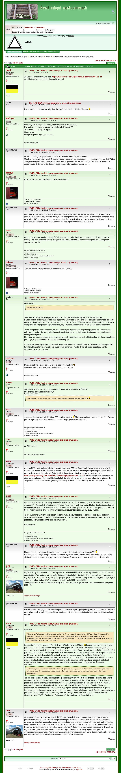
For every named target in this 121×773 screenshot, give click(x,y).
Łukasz (9, 383)
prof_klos (10, 118)
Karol (8, 70)
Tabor (48, 57)
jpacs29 (79, 769)
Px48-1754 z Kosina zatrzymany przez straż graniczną (73, 57)
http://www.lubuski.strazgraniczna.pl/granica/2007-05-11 (77, 77)
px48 (8, 566)
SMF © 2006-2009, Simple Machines (69, 768)
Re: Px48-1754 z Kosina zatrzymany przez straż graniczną (55, 103)
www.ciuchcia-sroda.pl (32, 596)
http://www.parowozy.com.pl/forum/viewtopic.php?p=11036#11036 (54, 476)
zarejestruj (40, 27)
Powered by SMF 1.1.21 (48, 768)
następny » (111, 60)
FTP (45, 36)
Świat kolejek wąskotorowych (16, 57)
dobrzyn (9, 173)
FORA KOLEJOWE (36, 57)
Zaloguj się (28, 27)
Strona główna (14, 51)
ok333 (8, 231)
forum (71, 36)
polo (8, 440)
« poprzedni (100, 60)
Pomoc (26, 51)
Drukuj (111, 63)
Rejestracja (53, 51)
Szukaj (33, 51)
